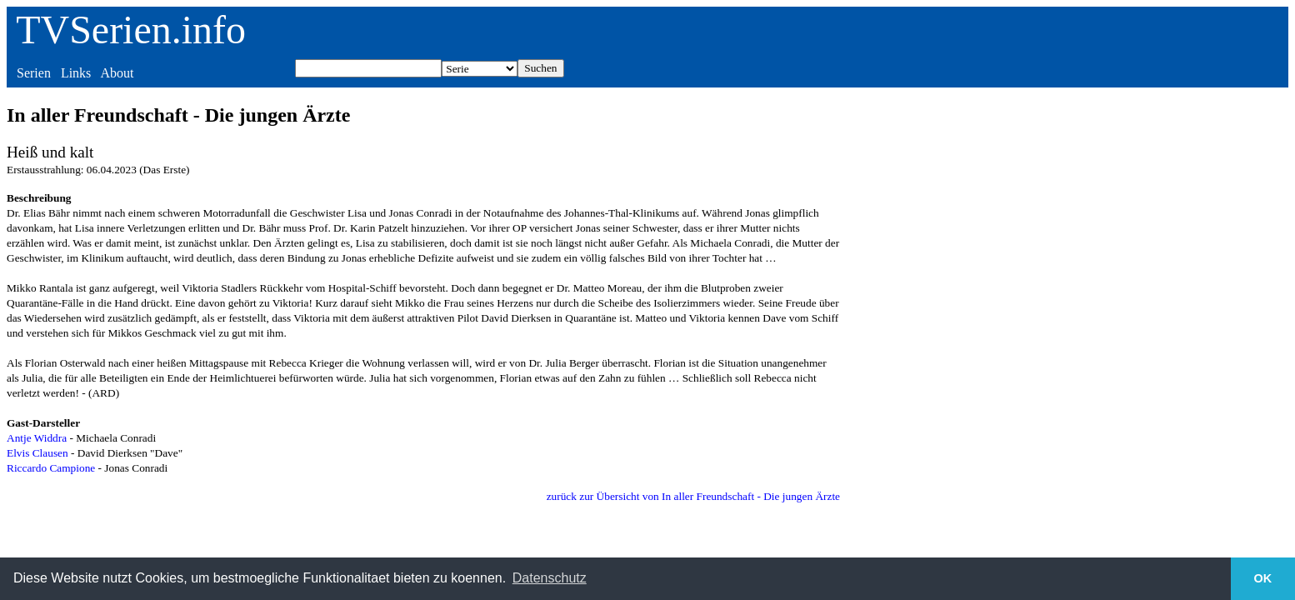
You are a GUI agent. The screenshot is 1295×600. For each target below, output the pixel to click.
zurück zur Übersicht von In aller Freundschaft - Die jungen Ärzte (693, 496)
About (116, 73)
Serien (34, 73)
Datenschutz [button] (549, 578)
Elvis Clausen (37, 453)
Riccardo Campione (51, 468)
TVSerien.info (131, 30)
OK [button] (1263, 578)
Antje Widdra (37, 438)
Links (76, 73)
